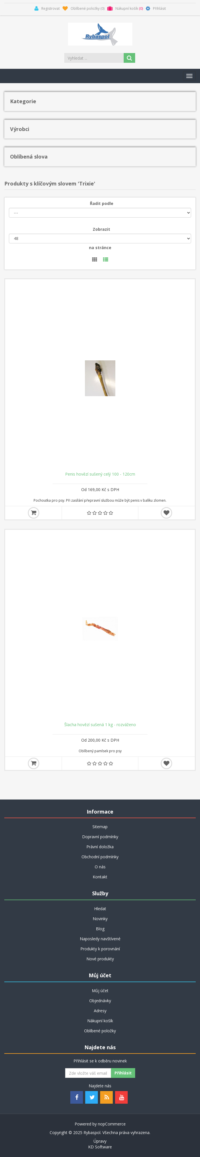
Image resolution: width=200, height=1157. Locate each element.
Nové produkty (100, 958)
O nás (100, 866)
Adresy (100, 1010)
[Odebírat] (88, 1073)
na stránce (100, 247)
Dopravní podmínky (100, 836)
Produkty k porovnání (100, 948)
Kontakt (100, 877)
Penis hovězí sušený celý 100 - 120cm (100, 474)
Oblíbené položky (100, 1030)
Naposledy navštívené (100, 938)
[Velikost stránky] (100, 238)
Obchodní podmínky (100, 856)
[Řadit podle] (100, 213)
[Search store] (94, 58)
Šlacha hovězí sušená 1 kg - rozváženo (100, 724)
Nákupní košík (100, 1020)
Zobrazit (101, 229)
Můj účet (100, 990)
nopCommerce (112, 1124)
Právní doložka (100, 846)
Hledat (100, 908)
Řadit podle (101, 203)
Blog (100, 928)
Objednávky (100, 1000)
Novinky (100, 918)
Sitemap (100, 826)
